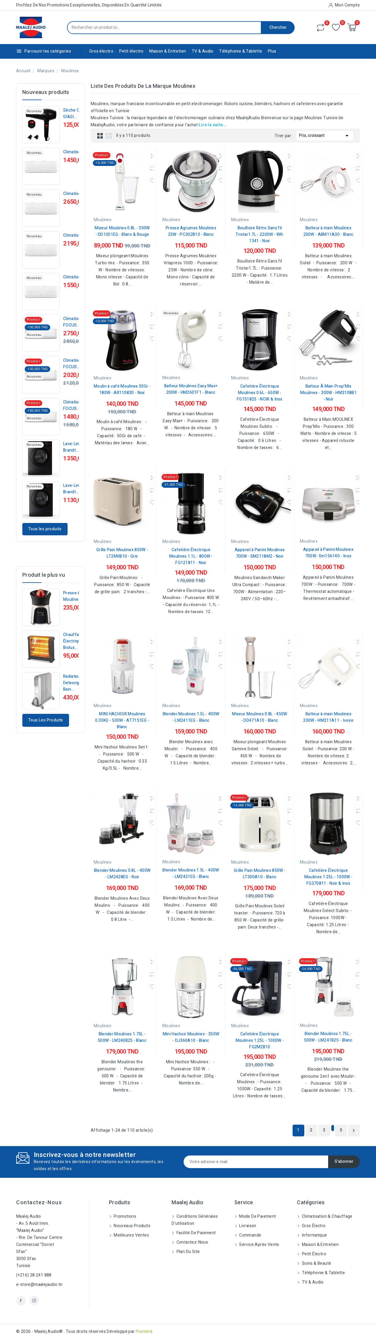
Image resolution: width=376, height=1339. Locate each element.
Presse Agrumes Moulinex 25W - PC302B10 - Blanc (191, 231)
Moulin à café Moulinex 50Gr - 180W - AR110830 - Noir (122, 389)
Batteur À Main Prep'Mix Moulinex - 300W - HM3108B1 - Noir (328, 392)
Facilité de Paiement (195, 1233)
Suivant (354, 1130)
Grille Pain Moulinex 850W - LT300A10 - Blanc (260, 873)
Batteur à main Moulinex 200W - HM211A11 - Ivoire (328, 717)
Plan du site (187, 1252)
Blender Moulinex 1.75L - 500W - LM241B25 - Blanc (328, 1037)
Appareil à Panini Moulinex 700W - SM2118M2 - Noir (260, 553)
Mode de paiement (257, 1216)
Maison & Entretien (167, 51)
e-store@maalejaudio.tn (39, 1284)
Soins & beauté (316, 1263)
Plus (272, 51)
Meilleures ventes (131, 1235)
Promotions (124, 1216)
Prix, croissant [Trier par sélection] (324, 135)
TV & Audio (203, 51)
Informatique (314, 1235)
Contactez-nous (39, 1203)
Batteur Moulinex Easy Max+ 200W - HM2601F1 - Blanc (191, 389)
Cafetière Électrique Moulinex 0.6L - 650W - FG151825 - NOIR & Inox (260, 392)
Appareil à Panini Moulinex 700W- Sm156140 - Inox (328, 552)
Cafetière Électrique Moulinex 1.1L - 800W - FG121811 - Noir (191, 556)
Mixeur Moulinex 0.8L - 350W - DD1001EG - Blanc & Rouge (122, 231)
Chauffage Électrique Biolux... (73, 641)
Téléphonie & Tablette (240, 51)
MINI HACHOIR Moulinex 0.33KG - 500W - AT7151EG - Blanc (122, 720)
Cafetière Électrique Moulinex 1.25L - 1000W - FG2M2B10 (260, 1040)
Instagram (34, 1301)
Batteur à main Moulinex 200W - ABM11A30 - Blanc (328, 231)
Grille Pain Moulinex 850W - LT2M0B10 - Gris (122, 553)
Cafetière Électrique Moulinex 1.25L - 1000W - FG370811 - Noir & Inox (328, 877)
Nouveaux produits (131, 1226)
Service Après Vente (258, 1245)
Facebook (21, 1301)
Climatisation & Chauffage (326, 1216)
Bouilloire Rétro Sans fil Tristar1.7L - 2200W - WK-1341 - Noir (260, 234)
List (109, 136)
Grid (100, 136)
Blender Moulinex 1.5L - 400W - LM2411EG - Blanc (191, 717)
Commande (249, 1235)
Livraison (247, 1226)
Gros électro (101, 51)
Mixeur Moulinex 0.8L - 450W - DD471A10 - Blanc (259, 717)
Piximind (144, 1331)
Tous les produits (45, 529)
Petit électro (131, 51)
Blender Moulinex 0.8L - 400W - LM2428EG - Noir (122, 873)
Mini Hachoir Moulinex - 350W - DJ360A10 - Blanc (191, 1037)
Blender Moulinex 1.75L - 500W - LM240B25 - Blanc (122, 1037)
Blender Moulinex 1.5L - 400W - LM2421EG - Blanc (190, 873)
